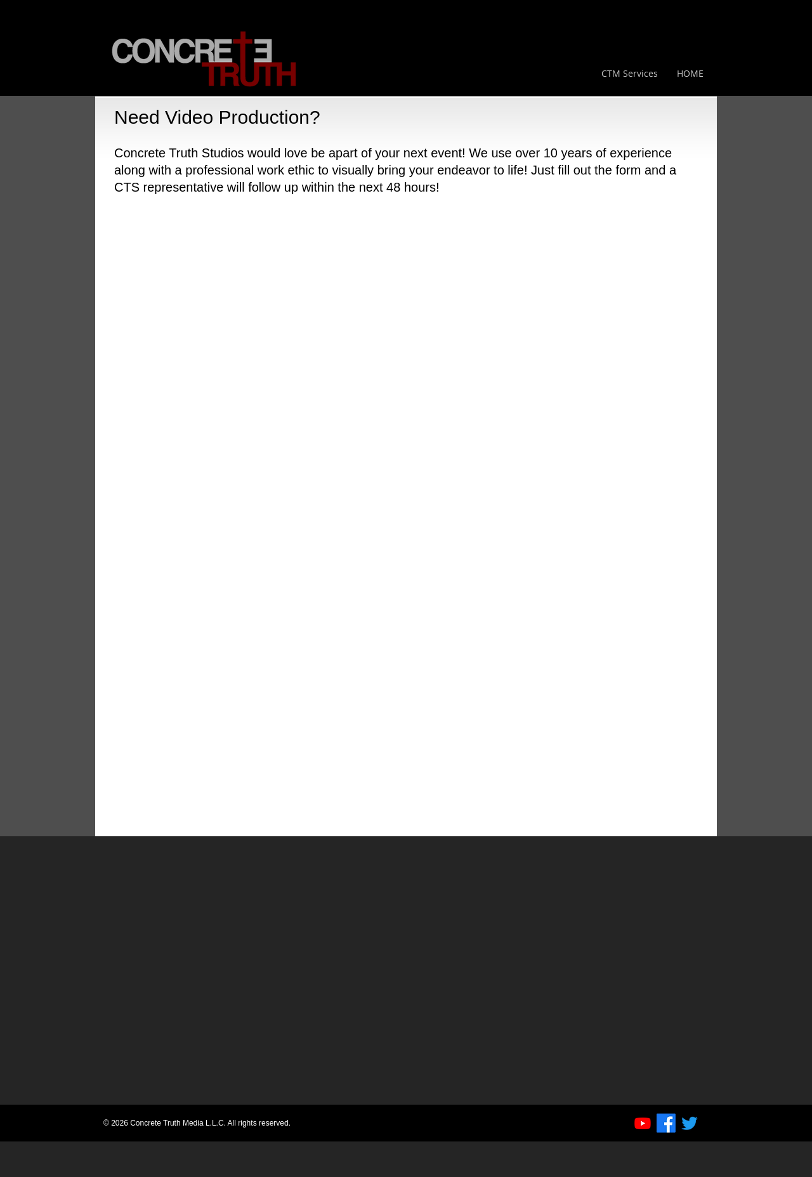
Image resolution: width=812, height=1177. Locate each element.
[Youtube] (642, 1123)
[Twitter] (689, 1123)
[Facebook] (666, 1123)
